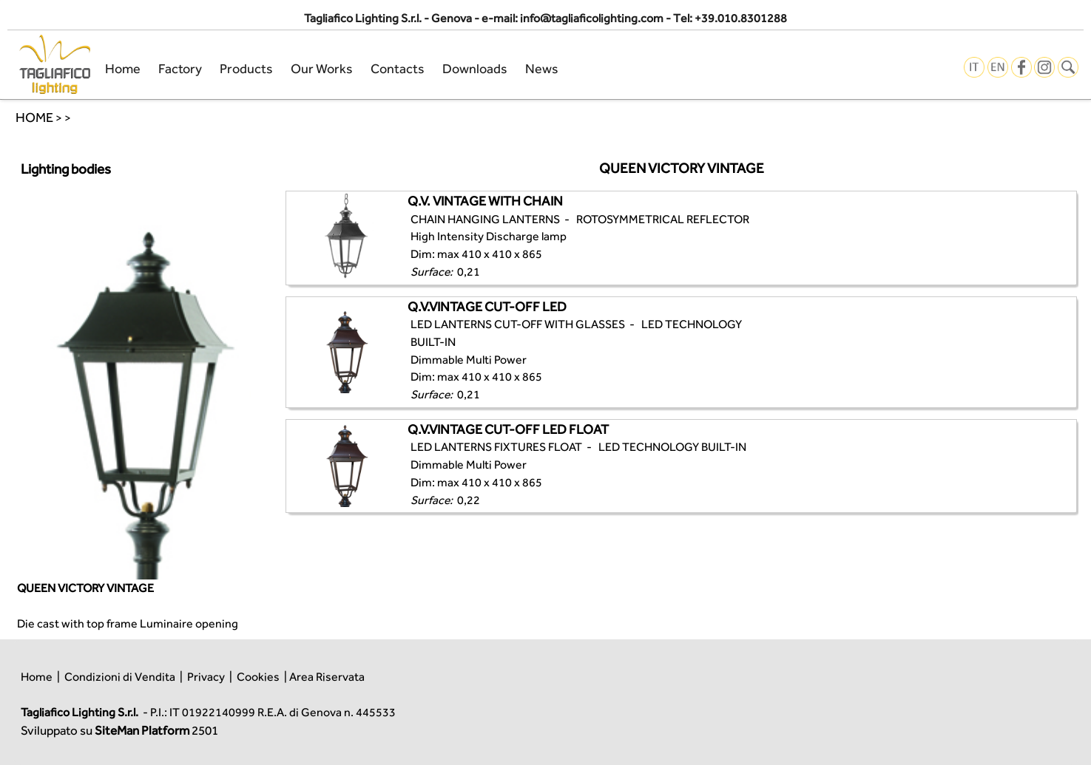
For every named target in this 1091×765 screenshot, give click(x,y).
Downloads (474, 68)
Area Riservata (327, 677)
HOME (34, 117)
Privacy (206, 677)
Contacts (398, 68)
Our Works (322, 68)
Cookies (258, 677)
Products (246, 68)
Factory (180, 68)
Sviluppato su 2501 (119, 730)
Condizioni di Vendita (119, 677)
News (541, 68)
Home (123, 68)
